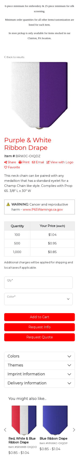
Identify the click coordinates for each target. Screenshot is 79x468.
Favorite (12, 167)
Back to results (14, 57)
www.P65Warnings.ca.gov (43, 209)
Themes (15, 365)
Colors (13, 356)
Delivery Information (27, 383)
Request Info (39, 327)
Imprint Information (26, 374)
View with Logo (60, 162)
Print (24, 162)
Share (10, 162)
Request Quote (39, 337)
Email (38, 162)
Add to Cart (39, 317)
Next (74, 430)
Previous (5, 430)
